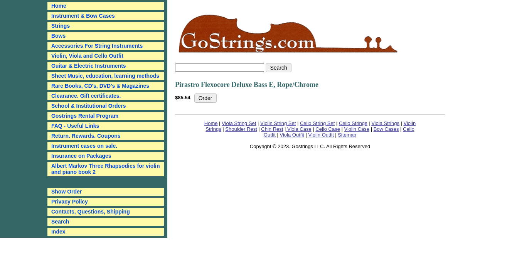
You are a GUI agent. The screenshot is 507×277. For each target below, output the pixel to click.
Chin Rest (272, 129)
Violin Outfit (321, 135)
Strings (60, 26)
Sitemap (347, 135)
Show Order (66, 192)
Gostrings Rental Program (84, 116)
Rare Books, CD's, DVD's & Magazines (100, 86)
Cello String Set (317, 123)
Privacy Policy (69, 202)
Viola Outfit (292, 135)
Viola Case (298, 129)
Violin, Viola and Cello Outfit (87, 56)
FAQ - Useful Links (75, 126)
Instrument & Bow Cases (83, 16)
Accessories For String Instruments (97, 46)
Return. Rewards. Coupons (86, 136)
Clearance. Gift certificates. (86, 96)
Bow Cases (386, 129)
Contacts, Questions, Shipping (90, 212)
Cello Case (327, 129)
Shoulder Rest (241, 129)
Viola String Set (239, 123)
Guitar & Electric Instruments (88, 66)
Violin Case (357, 129)
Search (60, 222)
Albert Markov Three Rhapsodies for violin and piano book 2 (105, 169)
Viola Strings (385, 123)
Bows (58, 36)
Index (58, 232)
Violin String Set (278, 123)
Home (211, 123)
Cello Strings (353, 123)
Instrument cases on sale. (84, 146)
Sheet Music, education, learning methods (105, 76)
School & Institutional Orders (88, 106)
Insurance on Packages (81, 156)
